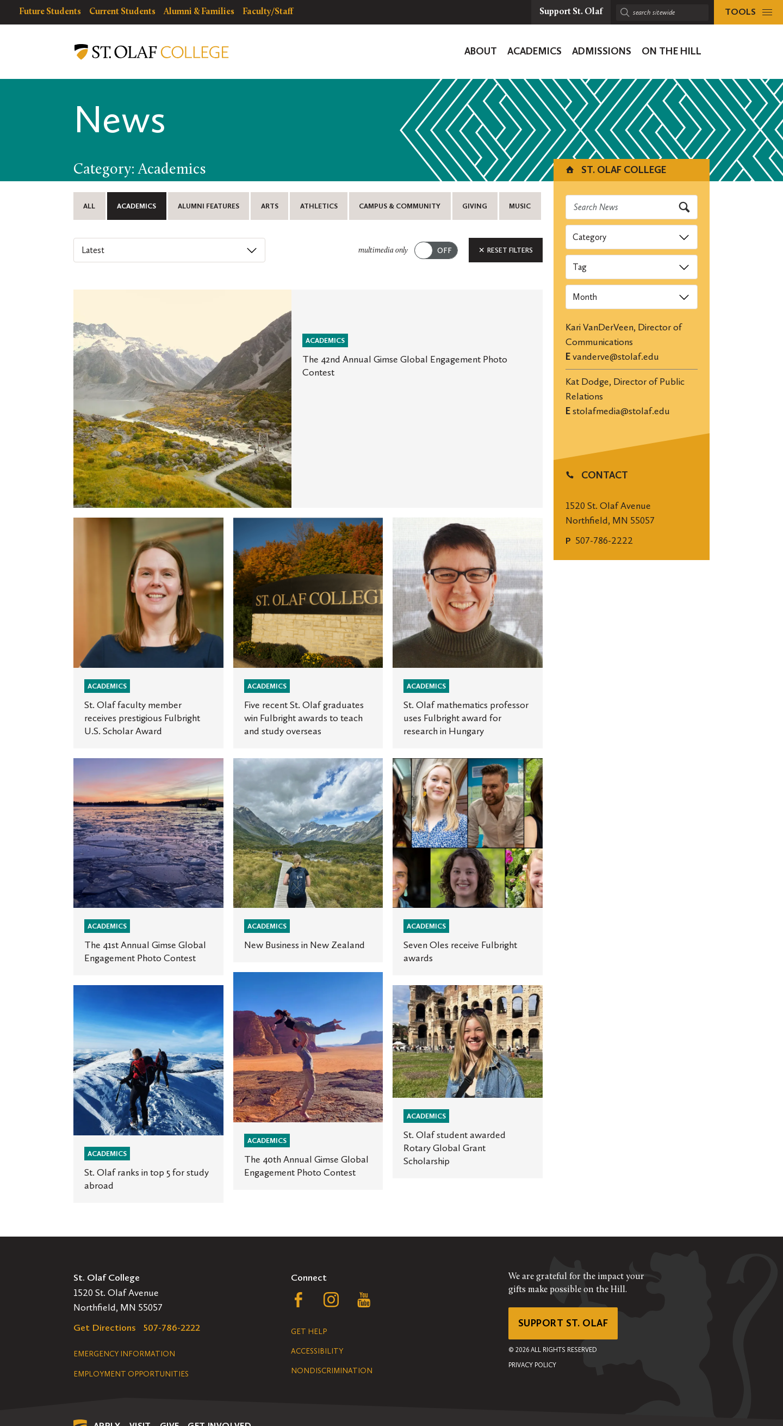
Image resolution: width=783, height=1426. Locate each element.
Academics (136, 206)
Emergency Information (124, 1354)
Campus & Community (399, 206)
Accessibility (317, 1351)
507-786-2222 (604, 540)
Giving (474, 206)
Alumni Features (208, 206)
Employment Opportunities (131, 1374)
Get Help (309, 1331)
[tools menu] (748, 12)
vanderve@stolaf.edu (616, 356)
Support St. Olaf (563, 1323)
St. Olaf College (615, 170)
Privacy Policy (532, 1365)
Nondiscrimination (331, 1370)
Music (520, 206)
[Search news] (632, 207)
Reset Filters (505, 250)
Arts (269, 206)
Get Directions (104, 1327)
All (89, 206)
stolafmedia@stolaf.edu (621, 411)
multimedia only (383, 251)
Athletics (319, 206)
